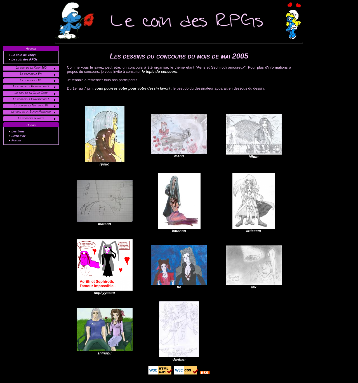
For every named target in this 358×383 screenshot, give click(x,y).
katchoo (179, 229)
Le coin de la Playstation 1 (31, 99)
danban (179, 357)
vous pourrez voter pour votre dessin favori (132, 88)
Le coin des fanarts (31, 118)
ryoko (104, 162)
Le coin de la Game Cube (31, 92)
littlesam (253, 229)
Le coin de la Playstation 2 (31, 86)
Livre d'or (18, 135)
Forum (16, 140)
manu (179, 154)
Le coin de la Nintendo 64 (31, 105)
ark (254, 285)
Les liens (18, 131)
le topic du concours (159, 71)
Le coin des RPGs (24, 59)
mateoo (105, 222)
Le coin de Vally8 (23, 55)
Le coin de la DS (31, 80)
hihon (254, 155)
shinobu (105, 351)
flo (179, 285)
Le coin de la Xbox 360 (31, 67)
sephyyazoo (105, 291)
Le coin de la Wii (31, 73)
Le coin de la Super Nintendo (31, 111)
